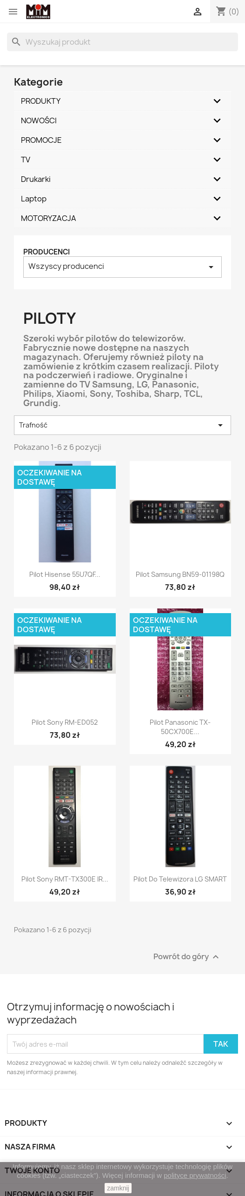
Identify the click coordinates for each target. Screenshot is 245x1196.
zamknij (118, 1188)
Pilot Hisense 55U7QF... (64, 574)
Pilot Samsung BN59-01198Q (180, 574)
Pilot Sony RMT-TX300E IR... (64, 879)
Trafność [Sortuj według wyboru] (122, 425)
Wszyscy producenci (122, 267)
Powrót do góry (187, 957)
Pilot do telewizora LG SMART (180, 879)
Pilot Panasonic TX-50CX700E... (180, 727)
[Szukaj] (122, 42)
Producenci (46, 252)
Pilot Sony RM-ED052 (65, 722)
